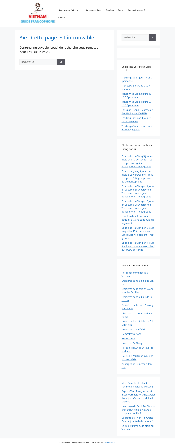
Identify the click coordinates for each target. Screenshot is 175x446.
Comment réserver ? (136, 10)
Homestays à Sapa (131, 334)
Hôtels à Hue (128, 338)
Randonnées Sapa (93, 10)
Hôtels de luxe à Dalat (133, 329)
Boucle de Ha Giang (114, 10)
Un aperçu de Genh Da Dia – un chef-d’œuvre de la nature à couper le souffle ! (138, 410)
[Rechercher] (61, 62)
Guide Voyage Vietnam (70, 10)
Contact (61, 17)
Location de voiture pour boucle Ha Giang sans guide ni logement (138, 220)
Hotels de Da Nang (132, 343)
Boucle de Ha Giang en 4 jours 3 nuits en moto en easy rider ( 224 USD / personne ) (138, 246)
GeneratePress (110, 442)
